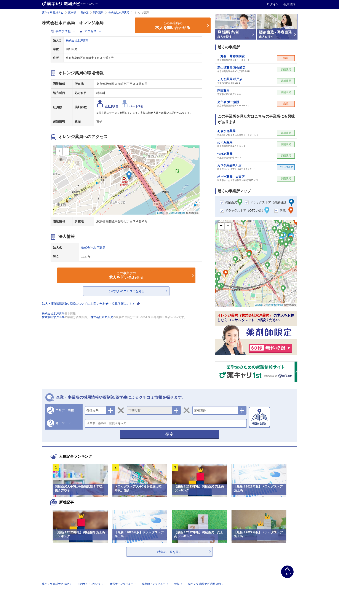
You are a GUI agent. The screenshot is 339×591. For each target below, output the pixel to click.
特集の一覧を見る (169, 552)
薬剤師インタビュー (155, 583)
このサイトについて (91, 583)
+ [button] (59, 151)
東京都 (72, 12)
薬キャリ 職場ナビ (52, 12)
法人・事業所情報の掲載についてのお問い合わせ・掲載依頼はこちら (91, 303)
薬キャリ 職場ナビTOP (57, 583)
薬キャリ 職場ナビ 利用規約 (206, 583)
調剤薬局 (98, 12)
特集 (178, 583)
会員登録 (289, 4)
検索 (169, 434)
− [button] (66, 151)
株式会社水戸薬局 (118, 12)
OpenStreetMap (177, 213)
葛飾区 (84, 12)
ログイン (273, 4)
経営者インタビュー (123, 583)
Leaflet (160, 213)
